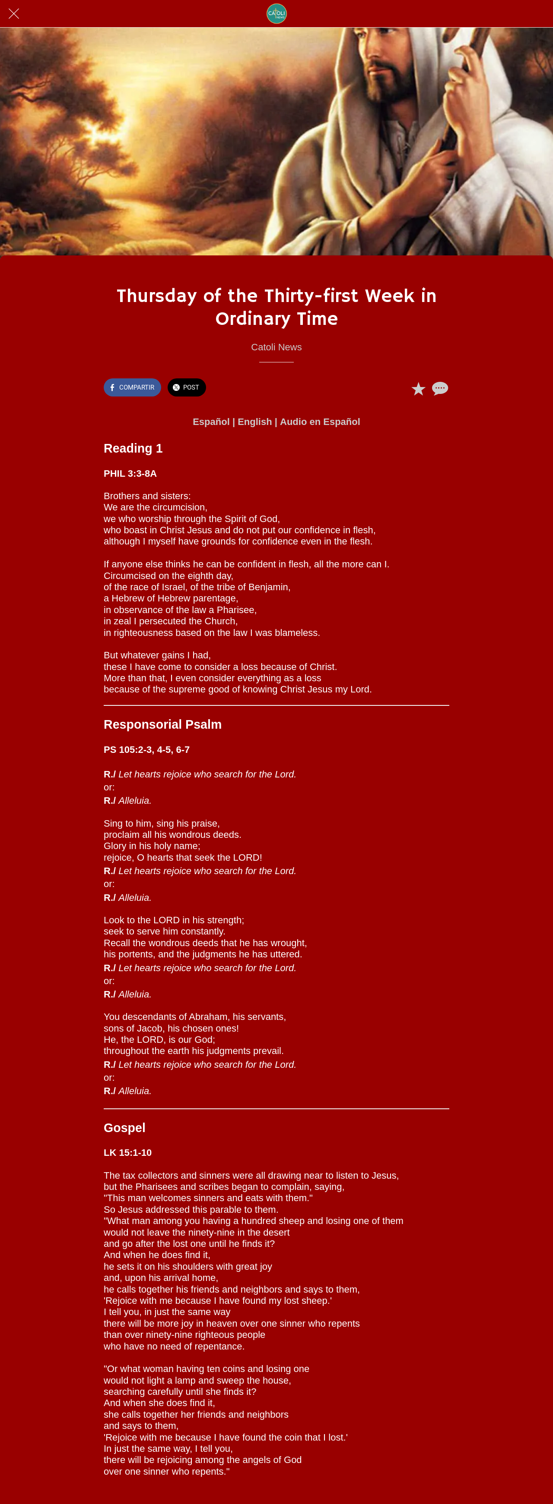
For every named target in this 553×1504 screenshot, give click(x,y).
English (255, 421)
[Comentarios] (439, 388)
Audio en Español (320, 421)
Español (211, 421)
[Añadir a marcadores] (418, 388)
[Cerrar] (14, 14)
